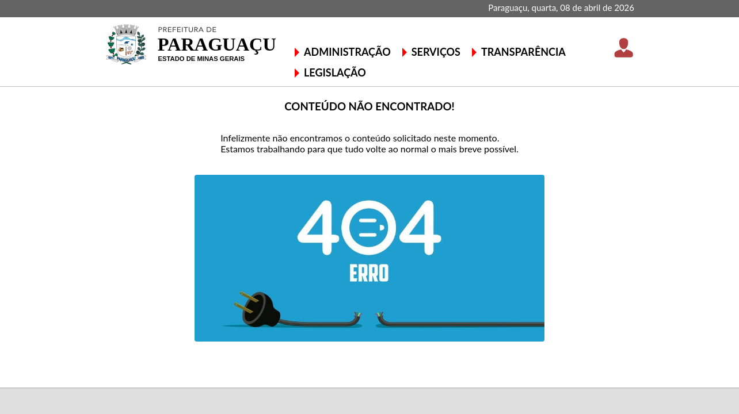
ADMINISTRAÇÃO (347, 51)
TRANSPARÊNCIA (523, 51)
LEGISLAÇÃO (335, 72)
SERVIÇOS (436, 51)
